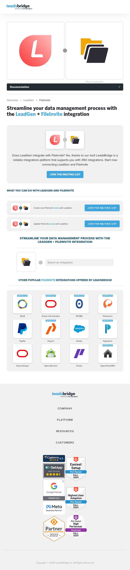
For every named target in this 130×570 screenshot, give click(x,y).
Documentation (19, 87)
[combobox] (79, 262)
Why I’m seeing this (94, 82)
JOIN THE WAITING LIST (65, 174)
